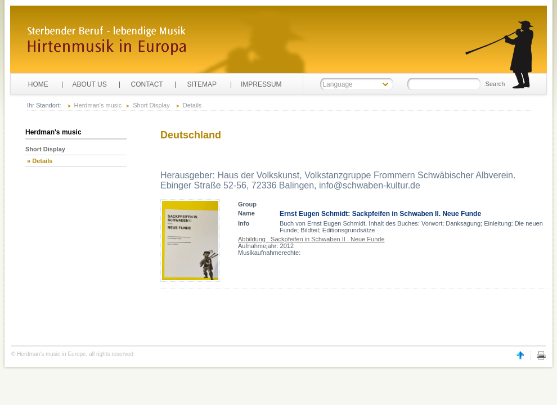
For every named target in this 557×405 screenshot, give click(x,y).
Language (337, 84)
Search (495, 83)
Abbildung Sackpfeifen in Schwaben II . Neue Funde (311, 239)
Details (192, 105)
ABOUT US (90, 84)
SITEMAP (202, 84)
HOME (38, 84)
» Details (38, 161)
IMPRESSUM (261, 84)
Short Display (151, 105)
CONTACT (147, 84)
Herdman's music (98, 105)
